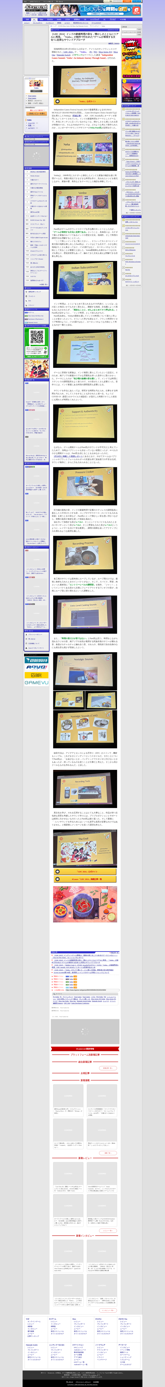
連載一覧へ (44, 284)
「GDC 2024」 (68, 52)
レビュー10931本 (31, 15)
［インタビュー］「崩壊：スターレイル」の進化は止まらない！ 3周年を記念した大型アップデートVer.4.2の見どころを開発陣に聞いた (101, 1302)
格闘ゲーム (124, 1352)
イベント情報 (125, 1350)
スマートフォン (78, 1345)
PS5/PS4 (50, 19)
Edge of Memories (130, 250)
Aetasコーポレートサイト (36, 648)
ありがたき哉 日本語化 (37, 267)
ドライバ (31, 305)
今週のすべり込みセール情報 (38, 207)
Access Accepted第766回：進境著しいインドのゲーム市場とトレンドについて (81, 972)
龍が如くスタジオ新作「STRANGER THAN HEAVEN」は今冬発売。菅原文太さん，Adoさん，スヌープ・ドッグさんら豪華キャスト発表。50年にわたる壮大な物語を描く (132, 144)
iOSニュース (78, 1347)
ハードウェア (94, 19)
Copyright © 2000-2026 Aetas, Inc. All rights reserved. (82, 1384)
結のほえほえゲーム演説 (38, 233)
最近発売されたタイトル (80, 22)
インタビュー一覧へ (108, 1310)
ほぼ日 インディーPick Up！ (39, 216)
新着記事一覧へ (108, 1068)
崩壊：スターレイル (131, 222)
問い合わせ (59, 1)
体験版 (59, 22)
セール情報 (78, 1355)
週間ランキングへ (136, 210)
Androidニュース (80, 1350)
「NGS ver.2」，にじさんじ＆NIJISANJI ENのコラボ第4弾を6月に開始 (133, 194)
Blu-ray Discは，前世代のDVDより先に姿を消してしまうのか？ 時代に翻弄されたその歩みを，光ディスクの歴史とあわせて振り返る (36, 458)
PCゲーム (31, 312)
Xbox (41, 19)
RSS (25, 1)
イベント (113, 1001)
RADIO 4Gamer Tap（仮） (38, 220)
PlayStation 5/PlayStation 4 (35, 319)
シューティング (125, 1357)
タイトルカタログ (57, 1334)
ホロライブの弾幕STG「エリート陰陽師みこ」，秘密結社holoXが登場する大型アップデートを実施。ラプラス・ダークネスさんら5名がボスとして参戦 (132, 154)
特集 (29, 125)
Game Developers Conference (80, 1003)
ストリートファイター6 (132, 244)
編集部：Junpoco (113, 43)
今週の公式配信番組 (36, 188)
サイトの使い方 (48, 1)
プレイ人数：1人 (84, 999)
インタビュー (50, 22)
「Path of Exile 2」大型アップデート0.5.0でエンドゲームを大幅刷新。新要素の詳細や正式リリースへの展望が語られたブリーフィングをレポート (132, 164)
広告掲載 (96, 1382)
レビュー (27, 22)
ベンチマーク (102, 1360)
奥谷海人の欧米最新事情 (38, 172)
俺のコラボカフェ (35, 241)
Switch (59, 19)
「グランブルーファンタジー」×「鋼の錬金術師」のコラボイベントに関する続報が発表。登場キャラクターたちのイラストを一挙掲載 (132, 204)
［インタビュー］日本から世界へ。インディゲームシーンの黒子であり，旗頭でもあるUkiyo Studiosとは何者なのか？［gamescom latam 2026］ (36, 571)
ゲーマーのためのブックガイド (38, 229)
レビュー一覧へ (108, 1230)
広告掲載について (33, 643)
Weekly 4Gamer (34, 176)
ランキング (136, 1)
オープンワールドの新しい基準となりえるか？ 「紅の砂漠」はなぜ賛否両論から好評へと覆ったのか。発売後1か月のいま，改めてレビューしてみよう (36, 488)
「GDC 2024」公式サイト (87, 872)
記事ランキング (33, 1336)
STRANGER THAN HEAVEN (132, 237)
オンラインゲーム (34, 1321)
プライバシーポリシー (35, 634)
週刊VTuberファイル (36, 192)
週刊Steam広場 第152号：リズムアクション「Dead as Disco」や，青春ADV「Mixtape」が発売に (68, 1111)
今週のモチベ (34, 180)
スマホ (67, 19)
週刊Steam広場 (34, 212)
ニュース (31, 123)
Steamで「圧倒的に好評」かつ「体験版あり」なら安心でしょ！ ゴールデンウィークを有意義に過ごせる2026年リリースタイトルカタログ (36, 404)
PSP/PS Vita (123, 1319)
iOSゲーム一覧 (79, 1362)
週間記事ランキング (34, 291)
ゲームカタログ (96, 22)
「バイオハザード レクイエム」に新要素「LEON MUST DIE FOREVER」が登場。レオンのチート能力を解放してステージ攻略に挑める (132, 113)
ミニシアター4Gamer (36, 259)
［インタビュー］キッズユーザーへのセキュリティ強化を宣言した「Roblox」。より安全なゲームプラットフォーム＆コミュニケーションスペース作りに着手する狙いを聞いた (36, 625)
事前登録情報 (79, 1352)
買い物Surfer (34, 263)
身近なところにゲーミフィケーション (38, 272)
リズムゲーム (125, 1360)
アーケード (122, 1345)
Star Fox (127, 269)
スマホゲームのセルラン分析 (38, 202)
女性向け (77, 19)
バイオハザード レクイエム (132, 229)
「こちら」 (93, 1375)
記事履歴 (127, 1)
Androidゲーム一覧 (80, 1364)
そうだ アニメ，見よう (37, 224)
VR (85, 19)
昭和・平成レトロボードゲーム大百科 (38, 246)
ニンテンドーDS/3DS (56, 1345)
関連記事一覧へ (115, 952)
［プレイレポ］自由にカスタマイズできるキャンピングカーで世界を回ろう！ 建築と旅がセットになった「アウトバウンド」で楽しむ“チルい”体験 (132, 184)
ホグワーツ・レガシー (132, 281)
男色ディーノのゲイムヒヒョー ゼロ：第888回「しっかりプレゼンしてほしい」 (101, 1144)
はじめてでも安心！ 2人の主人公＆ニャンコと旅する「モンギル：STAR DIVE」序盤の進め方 (36, 431)
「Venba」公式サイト (87, 101)
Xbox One (73, 1001)
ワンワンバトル (130, 255)
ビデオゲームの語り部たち (38, 255)
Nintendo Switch (32, 322)
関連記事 (77, 116)
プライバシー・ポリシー (83, 1382)
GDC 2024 (67, 1003)
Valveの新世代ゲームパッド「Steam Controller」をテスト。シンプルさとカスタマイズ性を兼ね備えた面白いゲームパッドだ (102, 1188)
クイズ (55, 1001)
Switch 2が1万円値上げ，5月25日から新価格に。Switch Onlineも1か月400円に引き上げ (133, 174)
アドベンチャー (68, 997)
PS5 (95, 52)
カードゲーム (125, 1355)
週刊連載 (31, 1331)
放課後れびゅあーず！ (37, 280)
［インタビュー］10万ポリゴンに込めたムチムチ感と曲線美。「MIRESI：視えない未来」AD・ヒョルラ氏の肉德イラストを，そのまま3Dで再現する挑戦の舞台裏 (36, 598)
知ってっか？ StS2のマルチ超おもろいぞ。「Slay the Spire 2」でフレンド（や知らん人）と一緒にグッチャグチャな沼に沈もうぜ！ (36, 515)
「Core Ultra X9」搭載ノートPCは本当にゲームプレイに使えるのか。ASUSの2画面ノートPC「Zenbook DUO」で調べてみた (68, 1188)
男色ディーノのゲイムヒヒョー (38, 196)
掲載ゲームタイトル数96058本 (36, 13)
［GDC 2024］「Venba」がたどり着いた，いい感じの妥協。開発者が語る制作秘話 (83, 970)
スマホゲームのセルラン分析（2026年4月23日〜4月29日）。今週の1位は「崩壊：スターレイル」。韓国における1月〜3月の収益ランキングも (132, 123)
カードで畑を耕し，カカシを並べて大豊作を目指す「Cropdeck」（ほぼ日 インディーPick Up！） (68, 1145)
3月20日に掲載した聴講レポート (68, 456)
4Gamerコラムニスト (36, 251)
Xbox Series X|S (105, 52)
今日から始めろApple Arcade (39, 237)
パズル (93, 997)
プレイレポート (37, 22)
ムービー (67, 22)
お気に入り (117, 1)
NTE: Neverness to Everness (133, 262)
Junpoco (58, 1003)
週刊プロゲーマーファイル (38, 184)
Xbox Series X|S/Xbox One (35, 316)
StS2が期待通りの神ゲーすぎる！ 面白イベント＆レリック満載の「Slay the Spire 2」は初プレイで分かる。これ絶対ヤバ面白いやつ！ (36, 541)
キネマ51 (33, 276)
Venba (36, 88)
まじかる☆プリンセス (132, 275)
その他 (122, 1362)
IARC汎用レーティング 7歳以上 (67, 999)
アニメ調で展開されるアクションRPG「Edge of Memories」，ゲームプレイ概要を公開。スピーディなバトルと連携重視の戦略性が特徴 (133, 134)
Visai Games (32, 96)
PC (34, 19)
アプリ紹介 (78, 1357)
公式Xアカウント (35, 1)
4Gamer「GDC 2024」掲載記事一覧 (87, 879)
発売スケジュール (57, 1331)
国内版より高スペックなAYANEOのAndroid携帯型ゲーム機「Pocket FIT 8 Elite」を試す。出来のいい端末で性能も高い (101, 1221)
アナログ (113, 19)
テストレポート (102, 1350)
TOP (27, 19)
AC (104, 19)
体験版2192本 (42, 15)
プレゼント (31, 296)
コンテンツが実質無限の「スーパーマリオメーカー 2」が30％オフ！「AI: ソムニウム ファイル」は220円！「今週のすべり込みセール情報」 (101, 1112)
